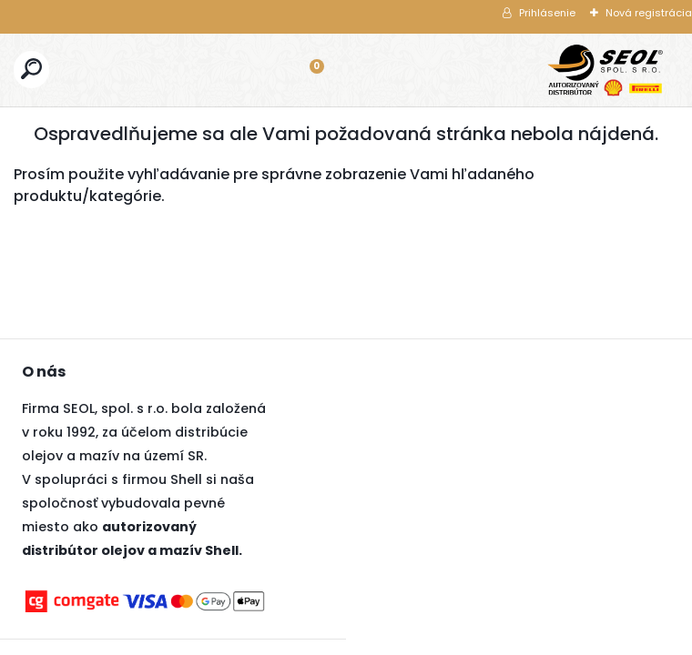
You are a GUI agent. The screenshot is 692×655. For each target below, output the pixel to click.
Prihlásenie (547, 12)
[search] (31, 68)
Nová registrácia (649, 12)
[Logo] (605, 70)
